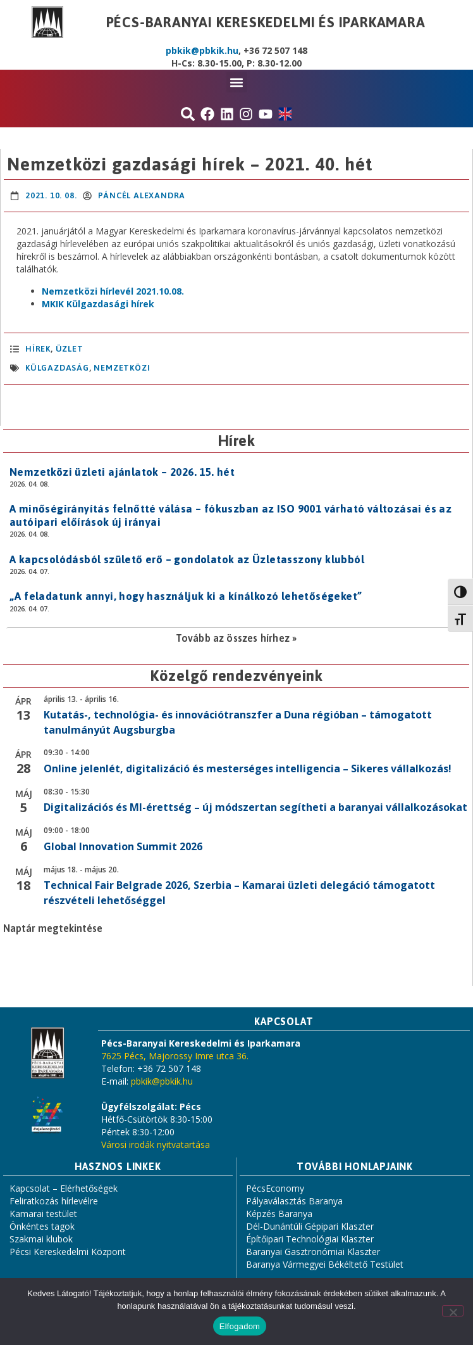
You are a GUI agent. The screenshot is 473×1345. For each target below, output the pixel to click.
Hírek (38, 349)
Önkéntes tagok (42, 1226)
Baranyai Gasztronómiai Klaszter (313, 1252)
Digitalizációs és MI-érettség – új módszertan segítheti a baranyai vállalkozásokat (255, 807)
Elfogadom (239, 1326)
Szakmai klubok (41, 1239)
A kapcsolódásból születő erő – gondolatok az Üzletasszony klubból (186, 559)
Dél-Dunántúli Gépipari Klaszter (310, 1226)
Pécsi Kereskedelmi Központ (67, 1252)
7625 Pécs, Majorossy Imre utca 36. (175, 1056)
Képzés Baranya (279, 1214)
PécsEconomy (275, 1188)
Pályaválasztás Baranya (294, 1201)
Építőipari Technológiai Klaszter (310, 1239)
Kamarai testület (43, 1214)
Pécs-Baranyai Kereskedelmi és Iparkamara (266, 22)
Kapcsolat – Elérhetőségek (63, 1188)
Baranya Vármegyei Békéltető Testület (324, 1264)
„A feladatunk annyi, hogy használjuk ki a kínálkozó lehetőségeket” (185, 596)
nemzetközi (122, 368)
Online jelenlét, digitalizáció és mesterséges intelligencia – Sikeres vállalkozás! (248, 768)
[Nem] (453, 1310)
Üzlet (69, 349)
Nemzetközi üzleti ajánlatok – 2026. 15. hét (122, 472)
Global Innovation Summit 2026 (123, 846)
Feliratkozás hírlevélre (53, 1201)
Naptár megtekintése (52, 928)
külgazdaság (57, 368)
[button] (236, 82)
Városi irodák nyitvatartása (155, 1144)
